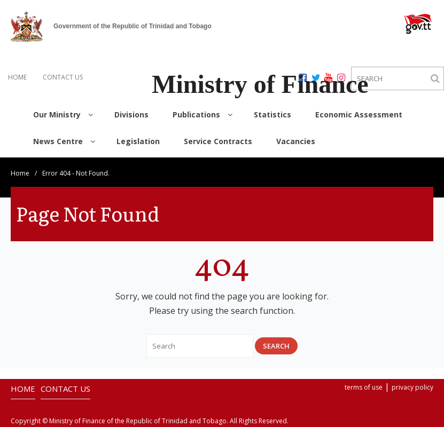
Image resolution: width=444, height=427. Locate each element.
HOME (17, 77)
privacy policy (412, 387)
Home (20, 173)
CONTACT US (63, 77)
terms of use (364, 387)
